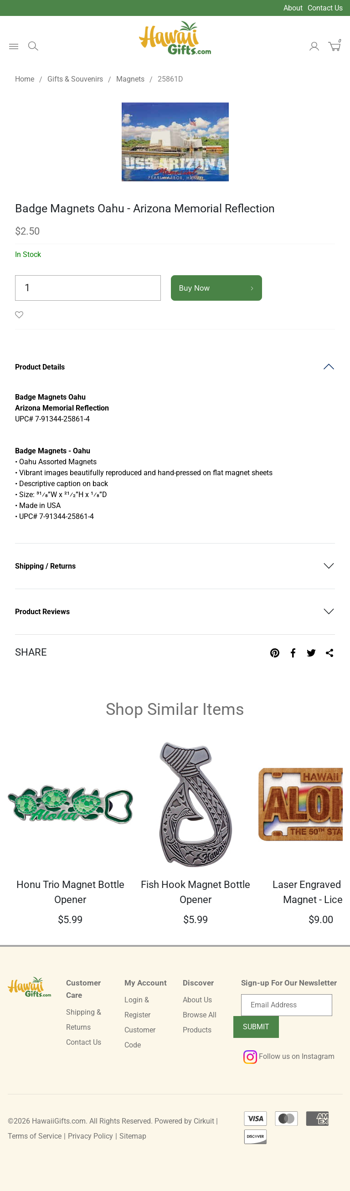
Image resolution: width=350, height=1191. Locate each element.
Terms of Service (35, 1136)
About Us (197, 1000)
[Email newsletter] (286, 1005)
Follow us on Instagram (289, 1056)
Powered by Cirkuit (184, 1121)
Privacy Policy (90, 1136)
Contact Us (325, 8)
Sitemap (132, 1136)
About (293, 8)
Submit (256, 1026)
